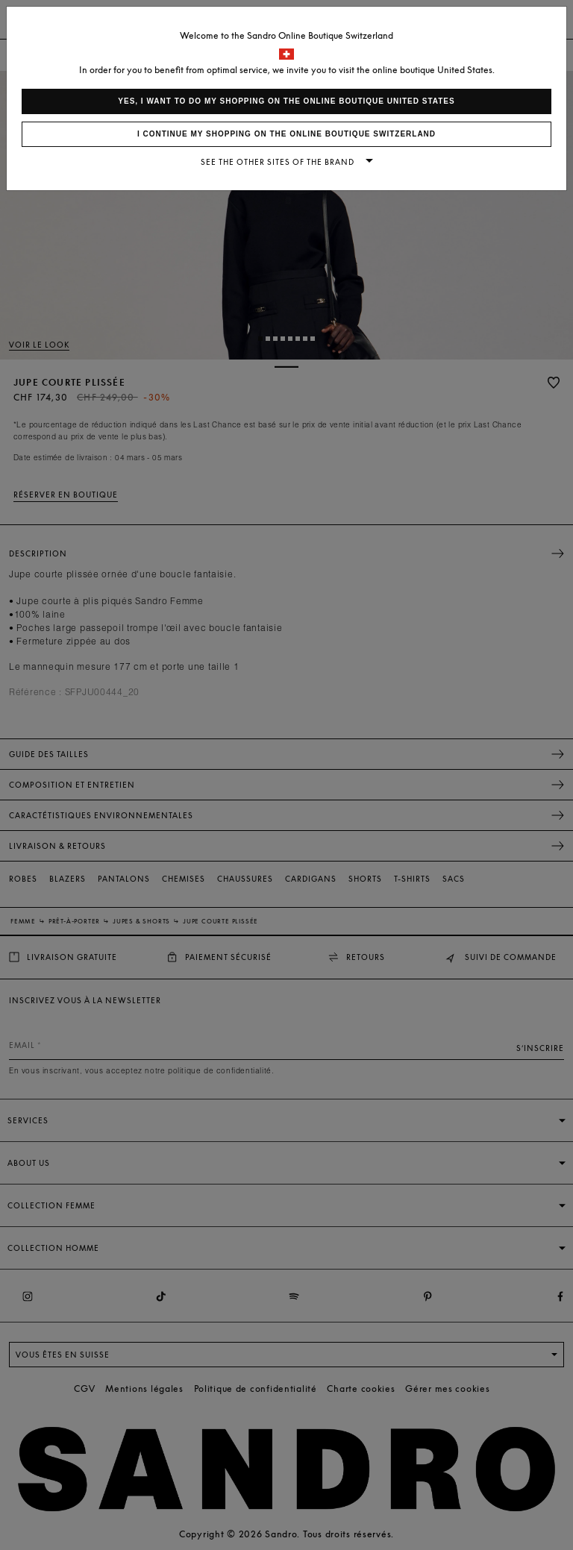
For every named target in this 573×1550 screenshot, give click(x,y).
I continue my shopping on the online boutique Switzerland (286, 134)
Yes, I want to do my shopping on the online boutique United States (286, 101)
